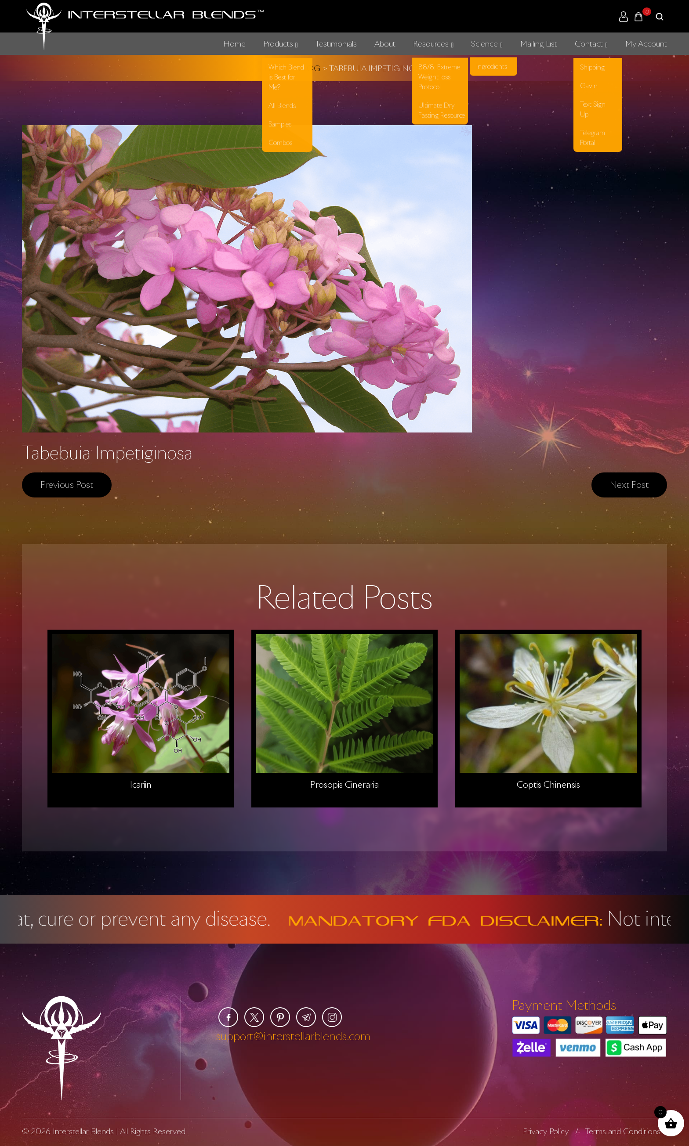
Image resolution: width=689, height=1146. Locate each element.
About (384, 43)
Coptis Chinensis (548, 784)
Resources (431, 43)
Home (234, 43)
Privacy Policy (546, 1131)
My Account (646, 43)
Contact (589, 43)
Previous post (66, 484)
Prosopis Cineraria (344, 784)
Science (484, 43)
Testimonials (336, 43)
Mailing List (538, 43)
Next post (629, 484)
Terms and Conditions (622, 1131)
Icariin (141, 784)
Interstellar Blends (83, 1131)
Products (278, 43)
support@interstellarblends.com (293, 1036)
